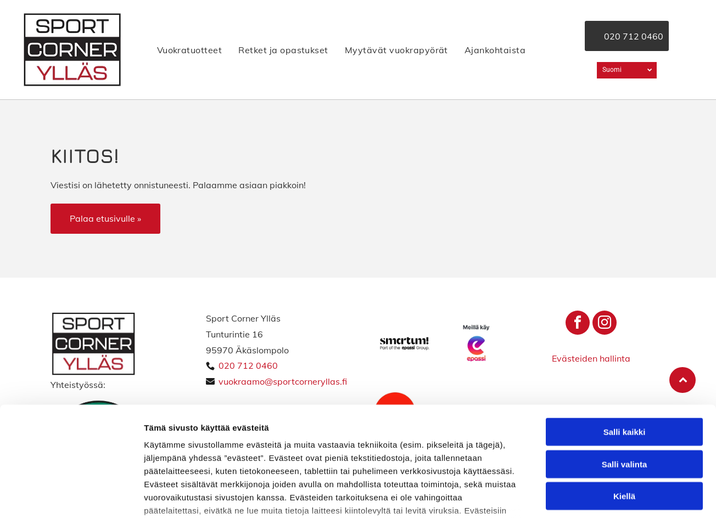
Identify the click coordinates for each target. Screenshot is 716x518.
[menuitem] (190, 50)
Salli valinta (624, 380)
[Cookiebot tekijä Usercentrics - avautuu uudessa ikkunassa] (71, 496)
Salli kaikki (624, 348)
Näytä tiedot (587, 496)
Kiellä (624, 412)
